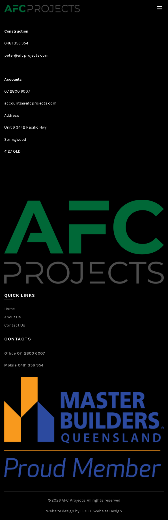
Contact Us (14, 325)
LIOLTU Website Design (101, 511)
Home (9, 308)
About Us (12, 317)
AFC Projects (73, 500)
